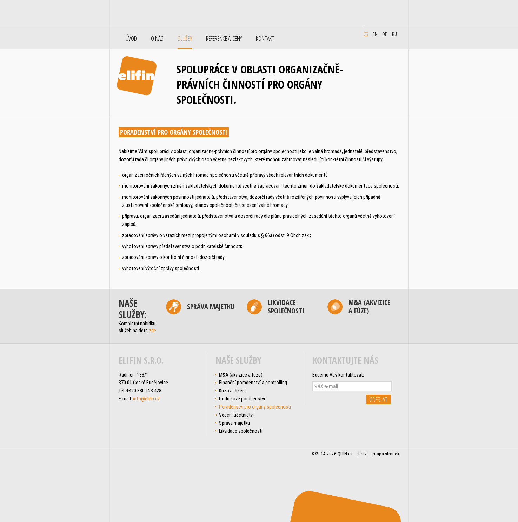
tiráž (362, 453)
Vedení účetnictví (236, 415)
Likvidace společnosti (286, 306)
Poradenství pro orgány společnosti (255, 407)
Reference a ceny (224, 39)
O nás (157, 39)
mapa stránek (386, 453)
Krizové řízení (232, 390)
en (375, 34)
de (385, 34)
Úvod (131, 39)
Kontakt (265, 39)
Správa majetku (210, 306)
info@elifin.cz (146, 399)
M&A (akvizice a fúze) (369, 306)
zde (152, 330)
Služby (185, 39)
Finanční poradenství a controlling (253, 382)
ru (394, 34)
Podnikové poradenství (242, 399)
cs (366, 34)
